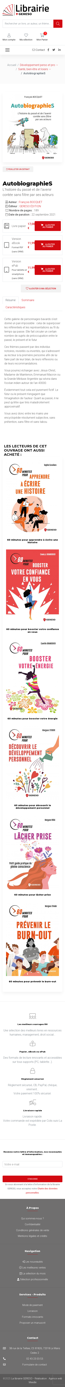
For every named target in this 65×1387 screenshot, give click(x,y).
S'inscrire (33, 1179)
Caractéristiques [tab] (15, 307)
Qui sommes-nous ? (32, 1218)
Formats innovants (32, 1316)
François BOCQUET (30, 202)
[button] (9, 37)
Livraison (33, 1311)
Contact (38, 50)
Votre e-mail (11, 1164)
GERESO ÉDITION (30, 206)
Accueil (11, 65)
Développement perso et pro (37, 65)
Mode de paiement (32, 1305)
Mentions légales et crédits (32, 1236)
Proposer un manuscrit (32, 1322)
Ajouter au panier (48, 226)
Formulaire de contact (34, 1364)
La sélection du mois (33, 1273)
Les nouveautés (32, 1261)
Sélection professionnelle (32, 1279)
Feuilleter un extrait (18, 169)
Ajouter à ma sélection (41, 288)
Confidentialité (32, 1224)
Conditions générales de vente (32, 1230)
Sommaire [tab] (27, 300)
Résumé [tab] (11, 300)
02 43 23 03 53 (34, 1358)
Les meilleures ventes (32, 1267)
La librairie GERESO (21, 1378)
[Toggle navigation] (7, 50)
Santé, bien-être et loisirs (33, 69)
